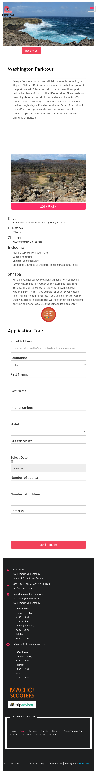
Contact (14, 734)
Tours (22, 730)
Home (13, 730)
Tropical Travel (23, 716)
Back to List (31, 50)
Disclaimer (27, 734)
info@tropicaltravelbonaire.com (29, 644)
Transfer (45, 730)
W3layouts (86, 763)
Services (33, 730)
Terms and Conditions (47, 734)
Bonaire (56, 730)
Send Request (48, 545)
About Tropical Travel (74, 730)
